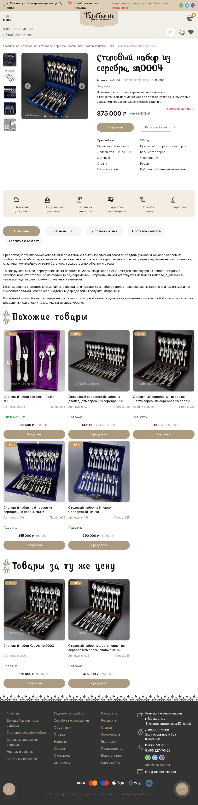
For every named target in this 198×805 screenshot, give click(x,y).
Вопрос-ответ (112, 755)
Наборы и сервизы (20, 752)
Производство (112, 748)
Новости (60, 741)
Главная (13, 713)
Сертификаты (111, 734)
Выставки (108, 741)
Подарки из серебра (69, 713)
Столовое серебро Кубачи (26, 732)
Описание (21, 231)
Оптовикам (62, 763)
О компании (62, 727)
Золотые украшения (22, 759)
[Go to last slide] (28, 86)
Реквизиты (109, 720)
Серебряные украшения (71, 720)
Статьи (106, 727)
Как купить (109, 713)
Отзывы (60, 734)
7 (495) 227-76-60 (17, 35)
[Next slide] (82, 86)
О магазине (62, 755)
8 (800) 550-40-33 (18, 29)
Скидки (59, 748)
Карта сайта (110, 763)
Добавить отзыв (104, 231)
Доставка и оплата (146, 231)
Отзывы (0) (63, 231)
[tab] (45, 116)
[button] (10, 60)
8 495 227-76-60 (157, 750)
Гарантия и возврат (24, 241)
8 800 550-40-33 (158, 745)
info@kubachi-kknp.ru (160, 772)
